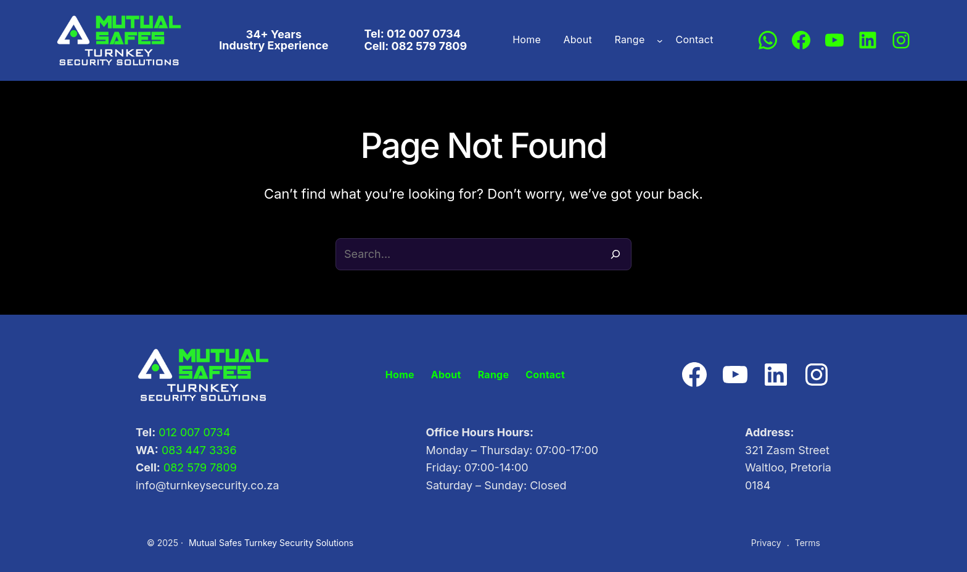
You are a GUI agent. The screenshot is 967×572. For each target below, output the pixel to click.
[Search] (615, 254)
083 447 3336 (194, 450)
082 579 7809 (197, 468)
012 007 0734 (192, 432)
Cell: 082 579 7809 (416, 45)
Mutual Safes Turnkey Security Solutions (262, 543)
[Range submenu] (654, 40)
